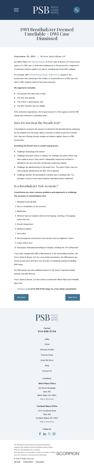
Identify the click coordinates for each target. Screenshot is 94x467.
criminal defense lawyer (38, 74)
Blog (47, 365)
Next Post (72, 297)
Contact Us (47, 371)
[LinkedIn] (44, 433)
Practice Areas (47, 355)
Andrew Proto (54, 74)
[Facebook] (40, 433)
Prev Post (21, 297)
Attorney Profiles (47, 349)
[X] (49, 433)
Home (47, 344)
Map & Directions (47, 399)
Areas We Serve (47, 360)
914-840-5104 (47, 331)
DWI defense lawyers (36, 62)
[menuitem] (17, 461)
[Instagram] (54, 433)
